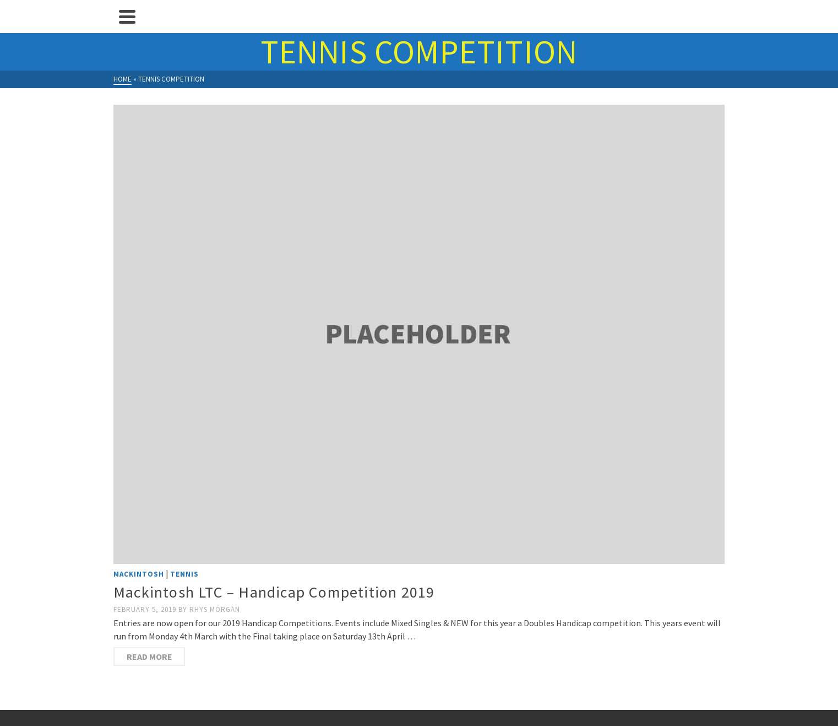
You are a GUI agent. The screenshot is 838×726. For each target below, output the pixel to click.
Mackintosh (138, 574)
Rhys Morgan (214, 609)
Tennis (184, 574)
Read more (149, 656)
